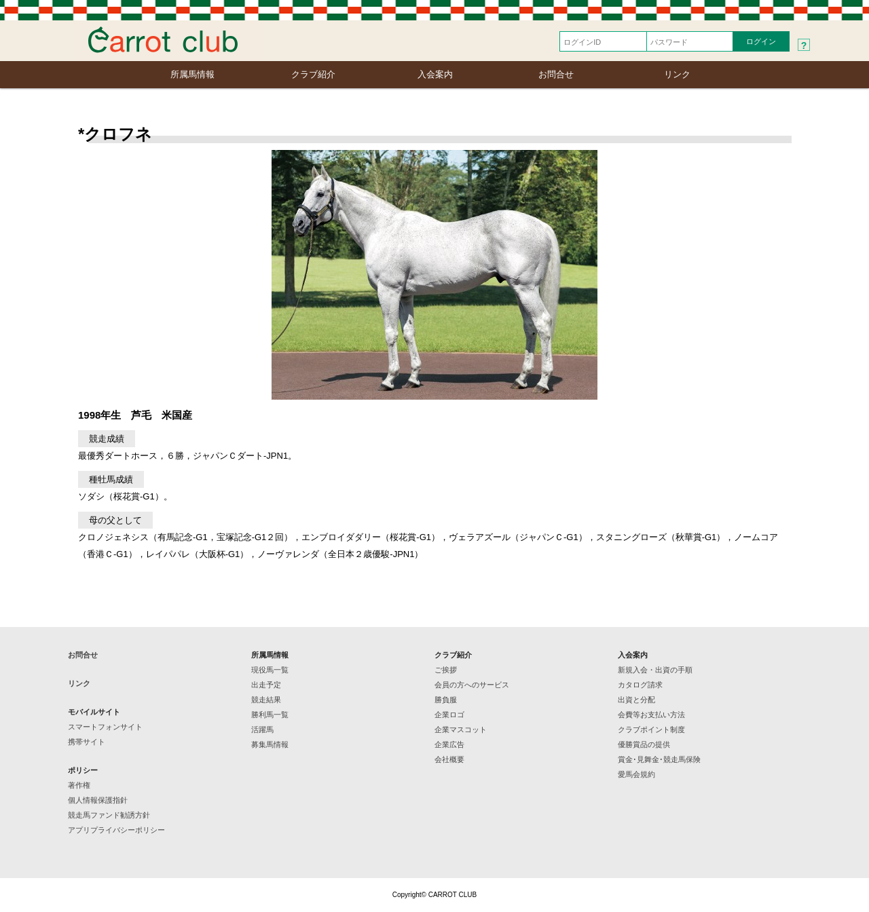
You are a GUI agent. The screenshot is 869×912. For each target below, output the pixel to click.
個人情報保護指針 (98, 800)
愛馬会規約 (636, 774)
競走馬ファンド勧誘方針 (109, 815)
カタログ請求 (640, 685)
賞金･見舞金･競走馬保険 (659, 759)
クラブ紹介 (313, 74)
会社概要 (449, 759)
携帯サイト (86, 742)
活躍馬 (262, 729)
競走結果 (266, 700)
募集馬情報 (270, 744)
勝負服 (445, 700)
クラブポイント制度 (651, 729)
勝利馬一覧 (270, 714)
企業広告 (449, 744)
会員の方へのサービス (471, 685)
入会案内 (435, 74)
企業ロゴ (449, 714)
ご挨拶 (445, 670)
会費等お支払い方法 (651, 714)
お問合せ (556, 74)
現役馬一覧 (270, 670)
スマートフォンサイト (105, 727)
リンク (677, 74)
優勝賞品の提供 (644, 744)
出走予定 (266, 685)
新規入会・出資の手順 (655, 670)
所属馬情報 (192, 74)
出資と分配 (636, 700)
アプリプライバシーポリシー (116, 830)
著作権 (79, 785)
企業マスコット (460, 729)
